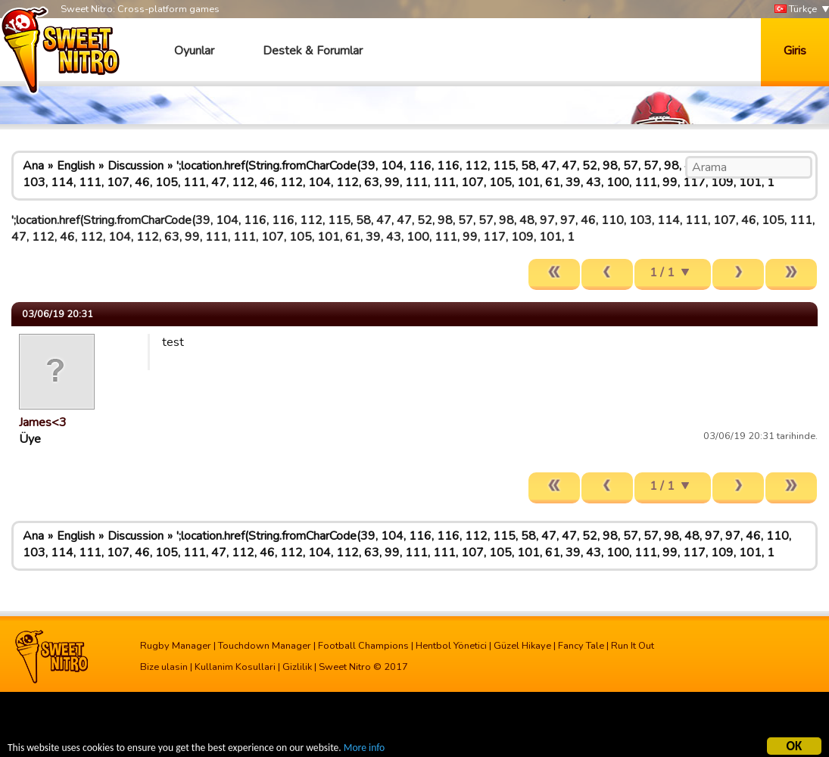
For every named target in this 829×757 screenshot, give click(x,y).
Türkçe (795, 9)
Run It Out (632, 646)
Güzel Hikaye (522, 646)
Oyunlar (194, 50)
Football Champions (363, 646)
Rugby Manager (175, 646)
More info (364, 749)
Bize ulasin (164, 667)
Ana (33, 165)
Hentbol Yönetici (451, 646)
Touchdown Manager (264, 646)
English (76, 165)
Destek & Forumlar (313, 50)
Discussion (136, 165)
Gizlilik (297, 667)
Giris (795, 50)
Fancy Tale (581, 646)
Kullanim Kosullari (235, 667)
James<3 (43, 422)
